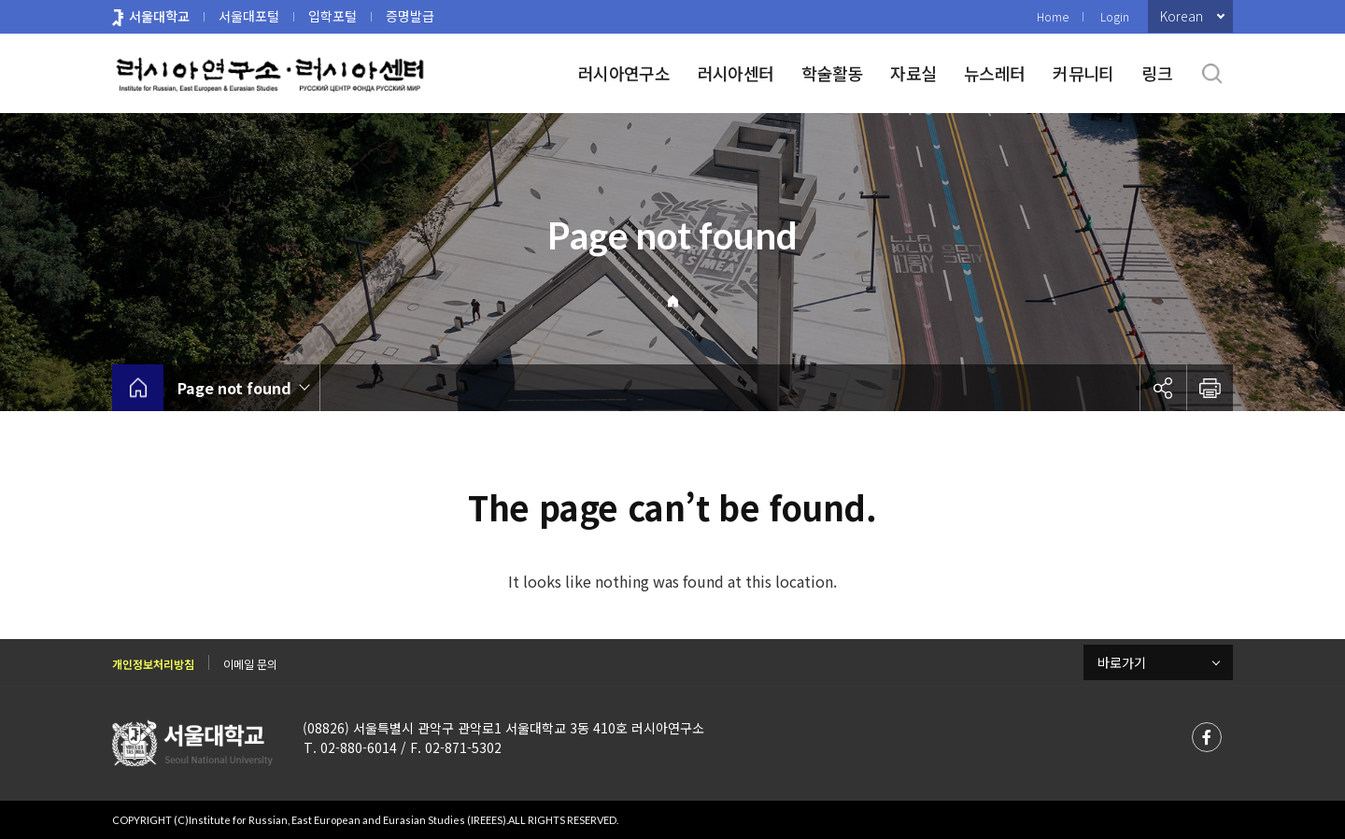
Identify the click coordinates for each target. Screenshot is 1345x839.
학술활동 (831, 73)
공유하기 (1163, 387)
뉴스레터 (994, 73)
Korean (1181, 16)
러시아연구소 (624, 73)
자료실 (913, 73)
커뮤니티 (1083, 73)
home (137, 387)
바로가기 (1121, 662)
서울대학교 (159, 16)
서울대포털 (249, 16)
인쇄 (1209, 387)
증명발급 (410, 16)
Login (1114, 16)
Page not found (234, 388)
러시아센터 (735, 73)
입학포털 (332, 16)
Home (1053, 16)
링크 (1156, 73)
